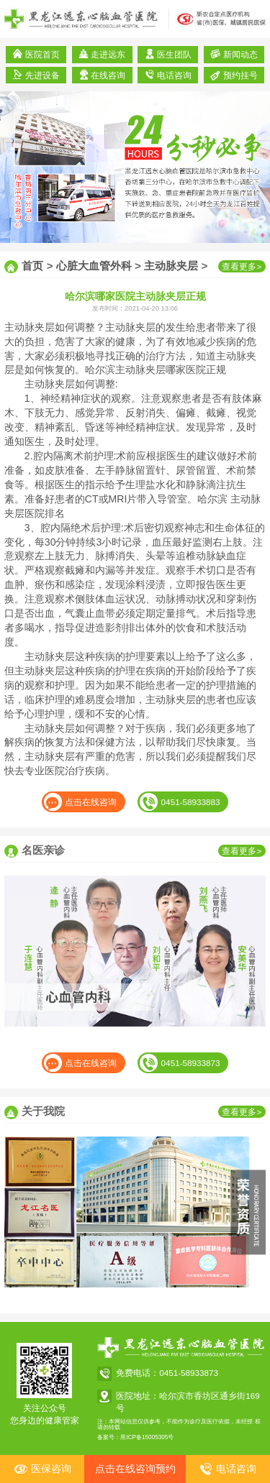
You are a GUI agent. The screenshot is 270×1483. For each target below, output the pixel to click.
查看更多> (241, 266)
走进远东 (101, 54)
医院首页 (35, 54)
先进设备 (35, 75)
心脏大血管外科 (94, 266)
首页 (32, 266)
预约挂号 (233, 75)
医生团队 (168, 54)
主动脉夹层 (171, 266)
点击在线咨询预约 (135, 1468)
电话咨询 (168, 75)
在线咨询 (101, 75)
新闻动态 (233, 54)
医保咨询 (42, 1469)
